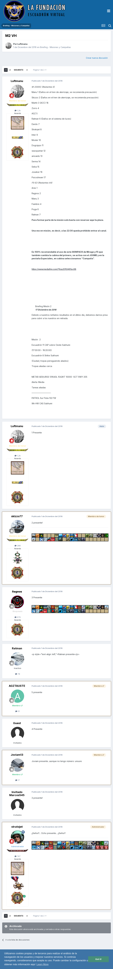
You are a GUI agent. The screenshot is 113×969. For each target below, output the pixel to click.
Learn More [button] (42, 964)
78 (17, 674)
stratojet (17, 826)
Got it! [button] (98, 959)
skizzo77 (17, 516)
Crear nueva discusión (97, 58)
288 (18, 545)
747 (17, 856)
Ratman (17, 648)
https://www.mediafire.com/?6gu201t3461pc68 (54, 269)
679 (18, 617)
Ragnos (17, 591)
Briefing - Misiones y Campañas (55, 47)
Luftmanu (22, 44)
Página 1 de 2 (39, 70)
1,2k (18, 110)
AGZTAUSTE (17, 685)
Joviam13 (17, 754)
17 (17, 780)
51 (17, 711)
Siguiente (18, 70)
